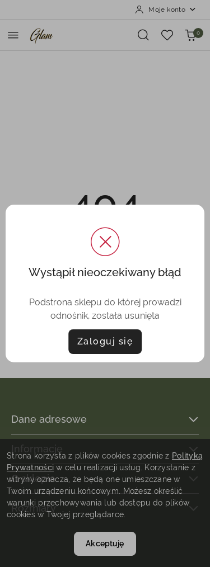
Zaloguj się (105, 341)
